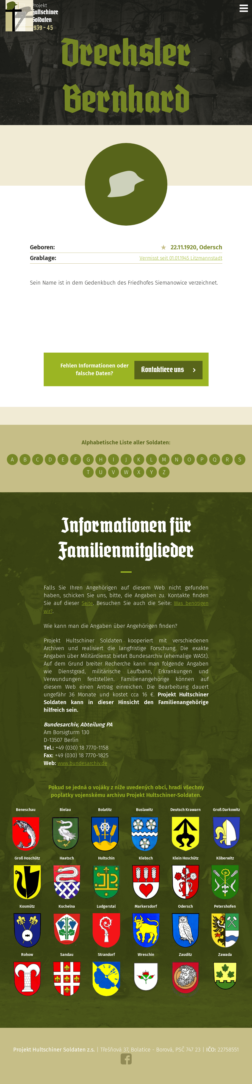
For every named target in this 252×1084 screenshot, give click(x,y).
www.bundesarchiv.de (84, 762)
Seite (87, 603)
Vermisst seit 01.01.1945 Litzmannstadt (181, 258)
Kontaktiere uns (160, 370)
